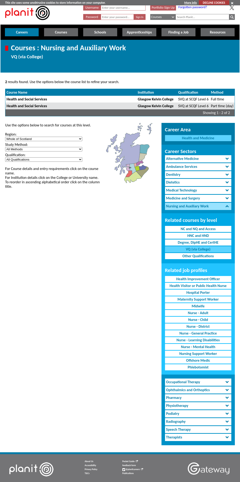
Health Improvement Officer (198, 279)
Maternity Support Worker (198, 299)
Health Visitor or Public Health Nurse (198, 285)
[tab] (198, 158)
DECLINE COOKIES (214, 2)
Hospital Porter (198, 292)
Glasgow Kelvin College (156, 99)
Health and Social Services (27, 99)
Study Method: (16, 144)
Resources (217, 32)
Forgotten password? (192, 7)
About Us (89, 461)
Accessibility (90, 465)
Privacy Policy (91, 469)
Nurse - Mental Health (198, 347)
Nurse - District (198, 326)
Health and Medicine (198, 138)
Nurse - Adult (198, 313)
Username (92, 8)
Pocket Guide (130, 461)
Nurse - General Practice (198, 333)
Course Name (17, 92)
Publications (128, 473)
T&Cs (87, 473)
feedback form (129, 465)
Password (92, 17)
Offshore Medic (198, 360)
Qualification (188, 92)
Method (217, 92)
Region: (11, 134)
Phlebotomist (198, 367)
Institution (146, 92)
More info (190, 2)
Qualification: (15, 155)
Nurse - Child (198, 319)
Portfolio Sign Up (163, 7)
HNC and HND (198, 235)
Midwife (198, 306)
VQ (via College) (198, 249)
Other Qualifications (198, 256)
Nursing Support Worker (198, 353)
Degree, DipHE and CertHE (198, 242)
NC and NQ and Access (198, 229)
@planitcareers (132, 469)
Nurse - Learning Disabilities (198, 340)
